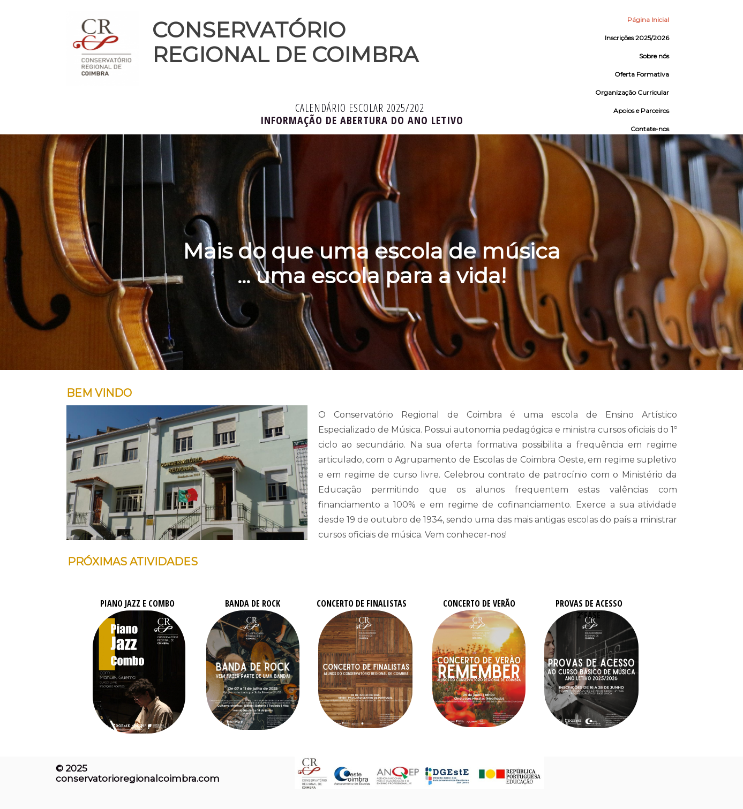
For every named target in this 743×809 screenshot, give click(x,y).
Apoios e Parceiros (641, 111)
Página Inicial (648, 20)
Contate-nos (650, 129)
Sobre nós (654, 56)
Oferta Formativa (641, 74)
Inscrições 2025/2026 (637, 38)
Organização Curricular (632, 92)
